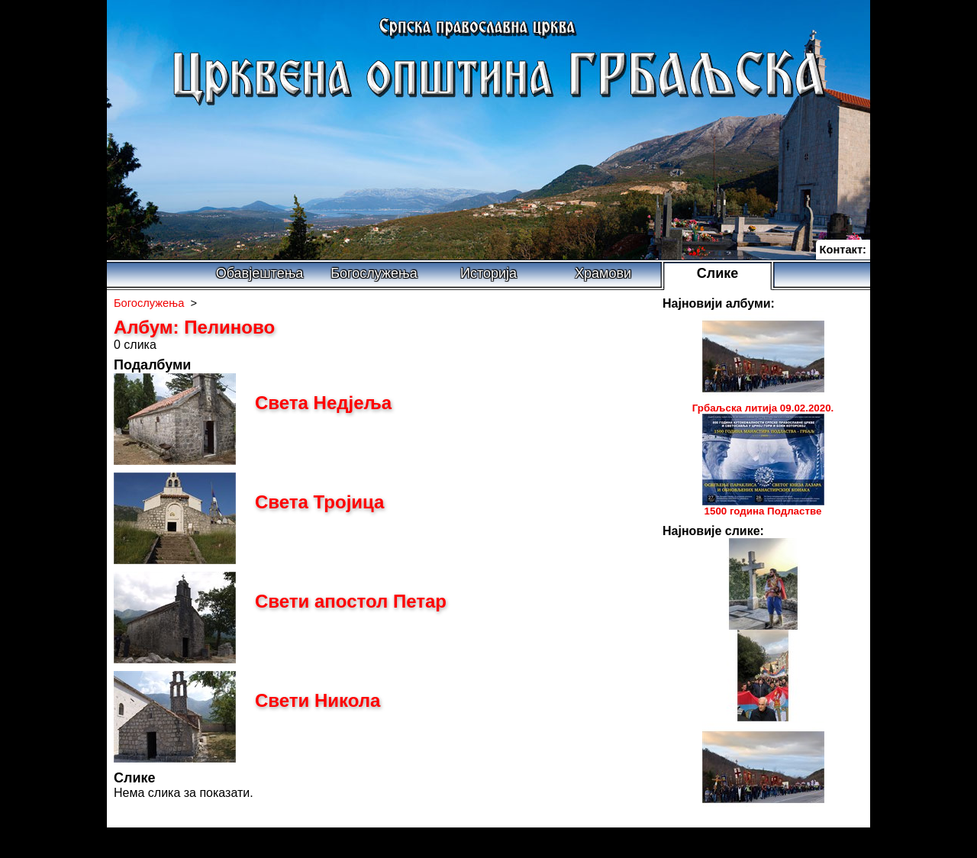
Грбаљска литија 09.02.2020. (763, 408)
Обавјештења (260, 273)
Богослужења (374, 273)
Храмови (603, 273)
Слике (718, 273)
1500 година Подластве (763, 511)
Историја (488, 273)
